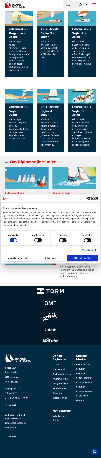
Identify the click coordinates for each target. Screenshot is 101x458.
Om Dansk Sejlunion (61, 374)
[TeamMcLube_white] (50, 340)
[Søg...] (70, 4)
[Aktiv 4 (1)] (50, 303)
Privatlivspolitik (60, 378)
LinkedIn (80, 400)
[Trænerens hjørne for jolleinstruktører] (78, 270)
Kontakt (56, 364)
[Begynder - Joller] (19, 18)
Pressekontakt (59, 369)
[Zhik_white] (50, 317)
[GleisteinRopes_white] (50, 330)
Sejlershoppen (59, 388)
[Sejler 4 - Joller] (50, 96)
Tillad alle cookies (82, 258)
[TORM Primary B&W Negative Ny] (50, 291)
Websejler (57, 393)
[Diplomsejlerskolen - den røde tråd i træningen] (74, 178)
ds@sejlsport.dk (13, 388)
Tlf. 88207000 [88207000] (11, 393)
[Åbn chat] (94, 451)
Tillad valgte (50, 258)
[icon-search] (80, 5)
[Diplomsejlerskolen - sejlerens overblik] (27, 178)
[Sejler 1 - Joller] (50, 18)
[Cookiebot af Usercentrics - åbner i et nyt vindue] (86, 198)
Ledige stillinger (60, 383)
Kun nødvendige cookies (18, 258)
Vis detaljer (87, 250)
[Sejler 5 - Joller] (82, 96)
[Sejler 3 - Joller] (19, 96)
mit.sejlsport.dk (59, 397)
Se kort (12, 404)
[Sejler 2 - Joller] (82, 18)
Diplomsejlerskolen (18, 28)
